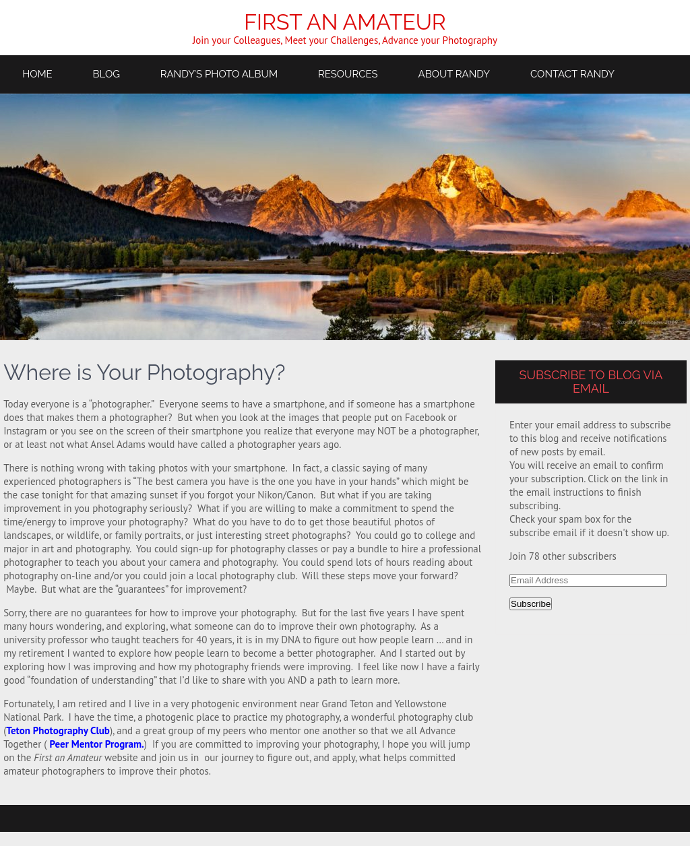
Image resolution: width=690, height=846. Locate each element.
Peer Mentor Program (95, 744)
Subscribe (531, 604)
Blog (106, 74)
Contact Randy (572, 74)
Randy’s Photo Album (219, 74)
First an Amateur (345, 21)
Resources (348, 74)
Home (37, 74)
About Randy (454, 74)
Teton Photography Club (58, 730)
